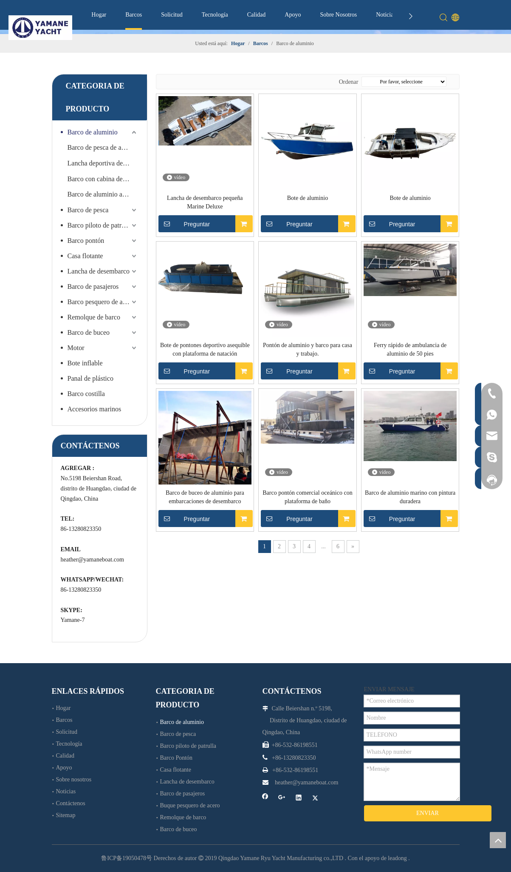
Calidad (256, 14)
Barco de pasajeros (93, 286)
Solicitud (172, 14)
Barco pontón (86, 240)
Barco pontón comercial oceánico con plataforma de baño (307, 497)
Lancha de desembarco (99, 271)
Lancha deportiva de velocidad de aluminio (103, 163)
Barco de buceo (89, 332)
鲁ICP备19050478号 (126, 858)
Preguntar (184, 223)
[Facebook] (265, 798)
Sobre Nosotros (338, 14)
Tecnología (215, 14)
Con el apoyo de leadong (377, 858)
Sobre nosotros (74, 779)
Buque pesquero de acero (190, 805)
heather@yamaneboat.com (92, 559)
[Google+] (282, 798)
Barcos (133, 14)
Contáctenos (70, 803)
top (498, 840)
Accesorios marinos (94, 409)
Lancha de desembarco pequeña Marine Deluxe (205, 202)
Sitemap (66, 815)
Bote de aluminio (307, 198)
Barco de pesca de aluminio (103, 147)
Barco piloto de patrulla (100, 225)
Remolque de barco (94, 317)
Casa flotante (85, 255)
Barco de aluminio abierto (103, 194)
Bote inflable (85, 363)
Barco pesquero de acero (101, 301)
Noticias (386, 14)
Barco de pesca (88, 210)
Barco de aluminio (93, 132)
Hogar (98, 14)
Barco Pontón (176, 758)
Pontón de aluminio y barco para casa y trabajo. (307, 349)
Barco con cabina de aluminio (103, 178)
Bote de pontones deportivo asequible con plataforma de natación (205, 349)
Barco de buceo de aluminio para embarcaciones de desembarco (205, 497)
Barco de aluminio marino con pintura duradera (410, 497)
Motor (76, 347)
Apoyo (293, 14)
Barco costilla (86, 393)
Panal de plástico (90, 378)
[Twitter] (315, 798)
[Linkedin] (299, 798)
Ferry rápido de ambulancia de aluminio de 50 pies (410, 349)
